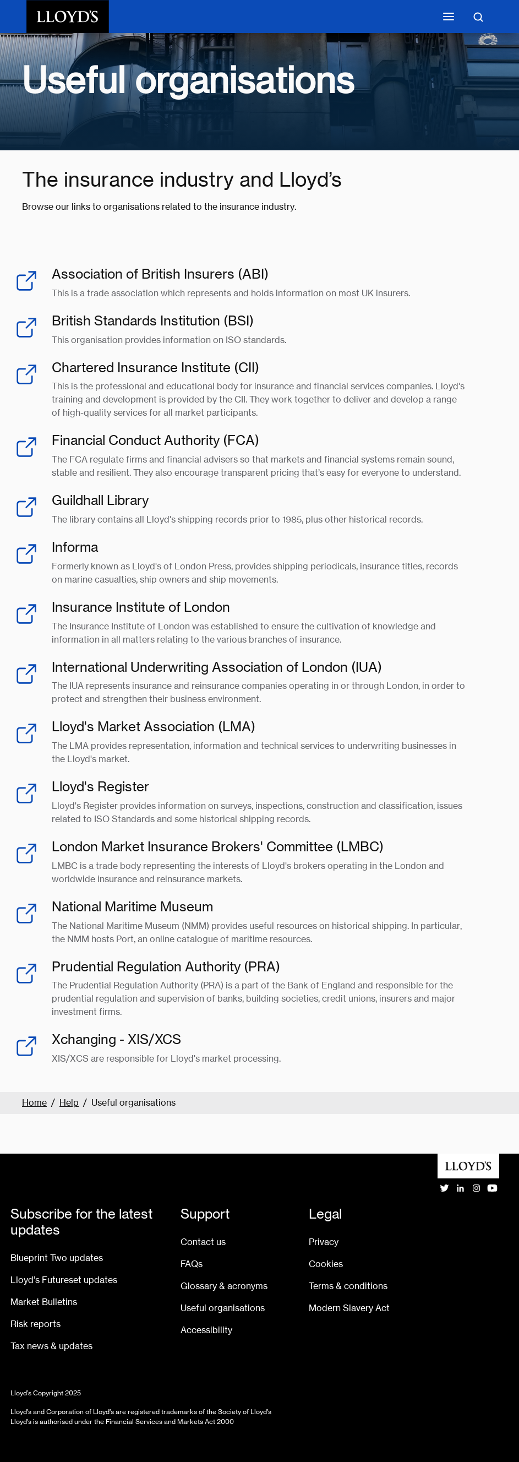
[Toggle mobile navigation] (448, 16)
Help (69, 1102)
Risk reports (35, 1324)
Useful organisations (223, 1308)
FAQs (192, 1264)
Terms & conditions (348, 1286)
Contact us (203, 1242)
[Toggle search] (478, 16)
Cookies (326, 1264)
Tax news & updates (51, 1346)
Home (34, 1102)
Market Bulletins (43, 1302)
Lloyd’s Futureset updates (63, 1280)
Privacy (323, 1242)
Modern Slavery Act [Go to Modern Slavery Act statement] (349, 1308)
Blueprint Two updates (56, 1258)
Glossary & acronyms (224, 1286)
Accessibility (206, 1330)
